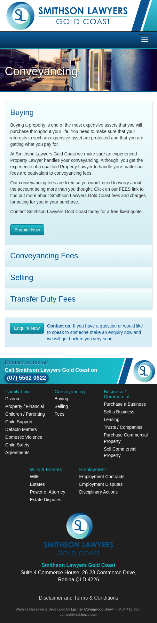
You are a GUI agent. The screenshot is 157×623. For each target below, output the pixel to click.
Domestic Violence (24, 437)
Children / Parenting (25, 414)
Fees (60, 414)
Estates (37, 484)
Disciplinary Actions (98, 491)
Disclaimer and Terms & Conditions (78, 598)
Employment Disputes (100, 484)
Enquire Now (27, 229)
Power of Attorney (48, 491)
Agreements (17, 452)
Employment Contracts (101, 476)
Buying (61, 398)
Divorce (12, 398)
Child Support (19, 421)
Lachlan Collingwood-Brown (93, 609)
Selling (61, 406)
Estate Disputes (45, 499)
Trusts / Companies (123, 427)
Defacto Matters (21, 429)
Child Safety (17, 444)
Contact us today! (26, 362)
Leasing (111, 419)
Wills (35, 476)
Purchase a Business (125, 404)
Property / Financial (24, 406)
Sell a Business (119, 411)
